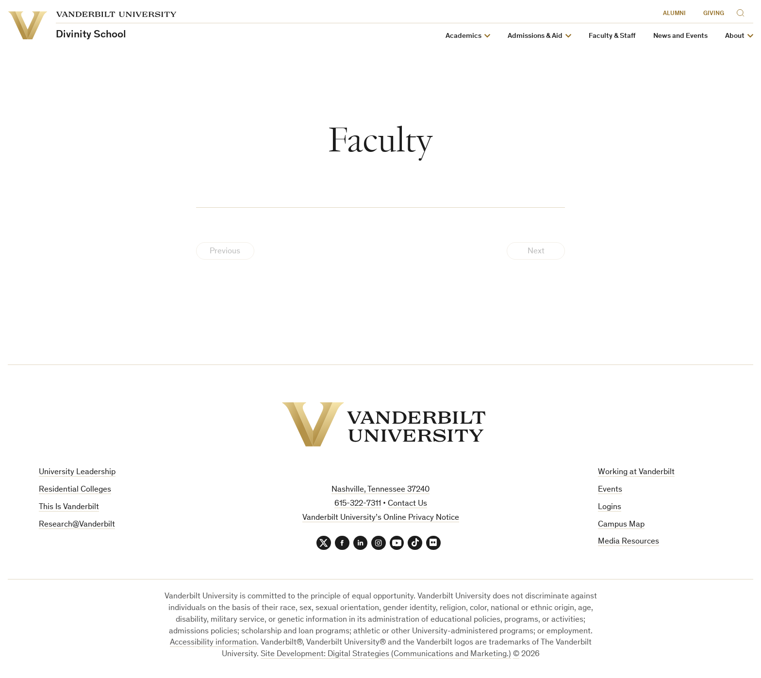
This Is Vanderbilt (69, 507)
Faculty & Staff (612, 36)
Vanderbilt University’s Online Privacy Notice (380, 518)
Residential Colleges (75, 490)
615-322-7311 (357, 504)
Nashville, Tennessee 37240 (380, 490)
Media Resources (628, 542)
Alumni (674, 14)
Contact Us (407, 504)
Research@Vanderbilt (77, 525)
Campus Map (621, 525)
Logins (609, 507)
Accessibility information (213, 643)
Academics (463, 36)
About (734, 36)
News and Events (680, 36)
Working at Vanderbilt (636, 472)
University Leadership (77, 472)
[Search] (742, 11)
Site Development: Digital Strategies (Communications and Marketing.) (386, 655)
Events (610, 490)
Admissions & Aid (535, 36)
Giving (713, 14)
